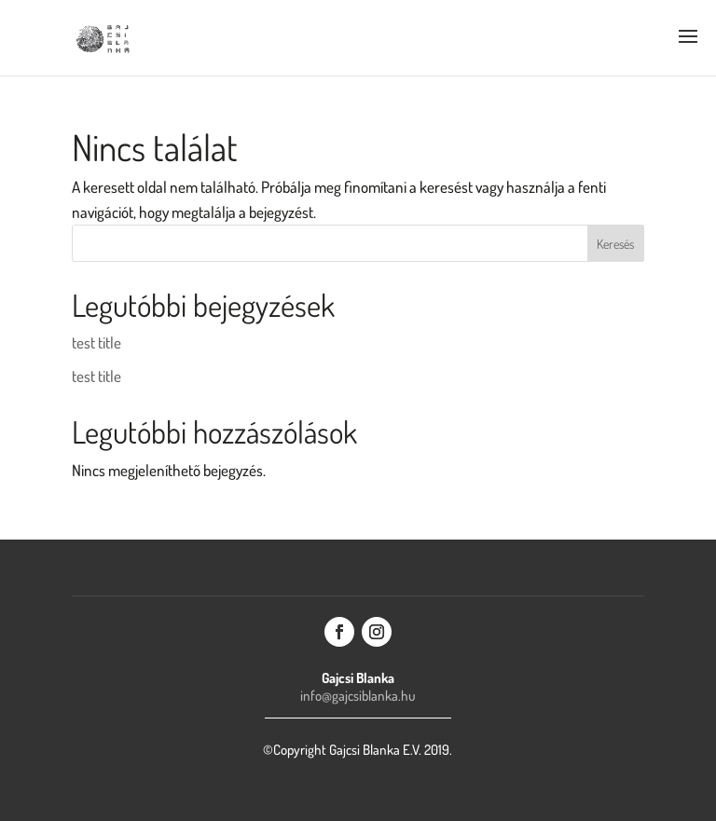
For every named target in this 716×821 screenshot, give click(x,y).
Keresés (615, 244)
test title (96, 342)
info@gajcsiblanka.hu (358, 696)
